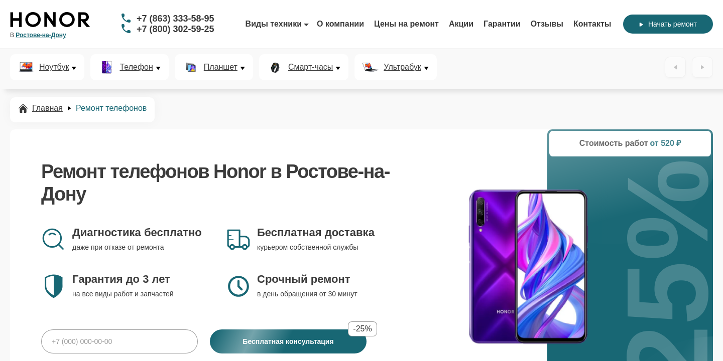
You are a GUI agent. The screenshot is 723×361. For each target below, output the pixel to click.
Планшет (220, 67)
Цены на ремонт (406, 24)
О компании (340, 24)
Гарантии (502, 24)
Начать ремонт (668, 24)
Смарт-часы (310, 67)
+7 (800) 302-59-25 (175, 29)
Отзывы (547, 24)
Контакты (592, 24)
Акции (461, 24)
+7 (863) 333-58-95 (175, 19)
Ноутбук (54, 67)
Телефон (136, 67)
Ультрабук (402, 67)
